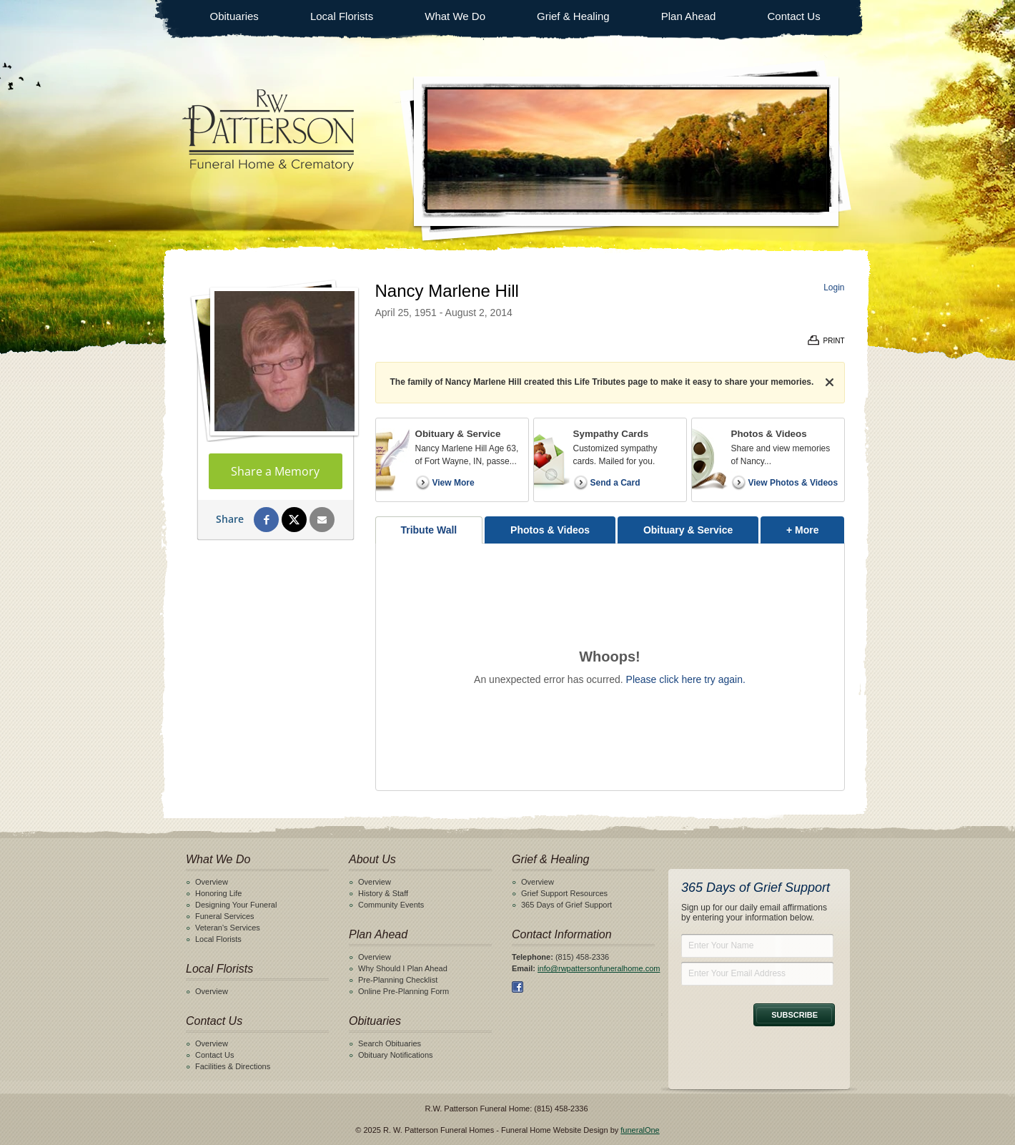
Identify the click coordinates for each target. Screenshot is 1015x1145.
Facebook (517, 987)
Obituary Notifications (395, 1055)
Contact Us (793, 16)
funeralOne (639, 1130)
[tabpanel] (610, 667)
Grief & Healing (573, 16)
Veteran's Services (227, 927)
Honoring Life (218, 893)
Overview (211, 882)
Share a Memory (275, 471)
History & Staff (383, 893)
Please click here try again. (686, 679)
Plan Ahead (688, 16)
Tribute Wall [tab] (428, 530)
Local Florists (341, 16)
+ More (815, 526)
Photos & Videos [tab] (550, 530)
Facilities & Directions (232, 1066)
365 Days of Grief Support (566, 904)
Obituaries (234, 16)
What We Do (455, 16)
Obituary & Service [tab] (688, 530)
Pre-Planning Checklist (397, 980)
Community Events (391, 904)
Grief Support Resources (564, 893)
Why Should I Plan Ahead (402, 968)
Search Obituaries (389, 1043)
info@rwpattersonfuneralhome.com (599, 968)
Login (833, 287)
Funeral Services (224, 916)
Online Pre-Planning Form (403, 991)
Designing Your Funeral (236, 904)
